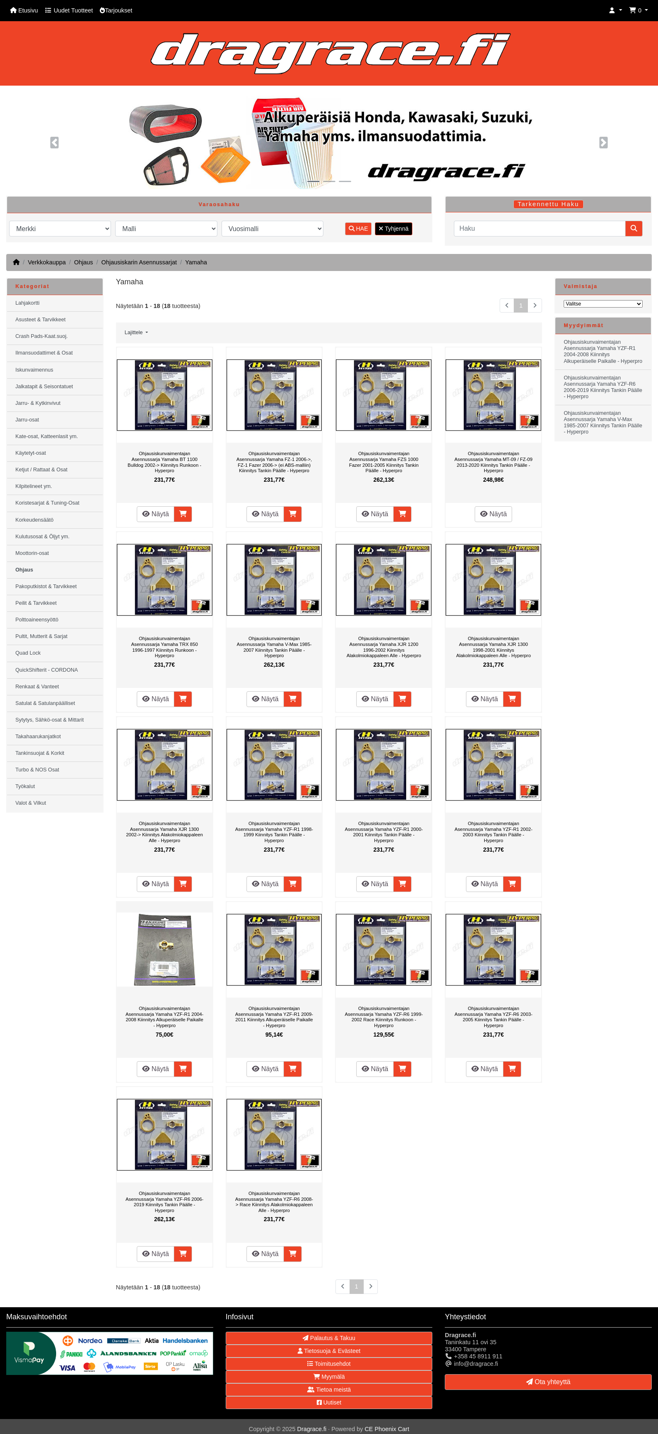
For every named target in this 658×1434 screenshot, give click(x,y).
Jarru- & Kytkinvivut (37, 403)
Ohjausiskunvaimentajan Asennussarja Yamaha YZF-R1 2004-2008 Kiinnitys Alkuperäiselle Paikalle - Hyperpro (165, 1017)
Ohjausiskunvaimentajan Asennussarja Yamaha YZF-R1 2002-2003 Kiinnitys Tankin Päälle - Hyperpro (493, 832)
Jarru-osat (27, 420)
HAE (358, 228)
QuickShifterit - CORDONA (46, 670)
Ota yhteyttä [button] (548, 1381)
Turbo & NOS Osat (37, 770)
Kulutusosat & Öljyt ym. (42, 537)
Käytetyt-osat (30, 453)
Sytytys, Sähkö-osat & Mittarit (49, 720)
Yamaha (196, 262)
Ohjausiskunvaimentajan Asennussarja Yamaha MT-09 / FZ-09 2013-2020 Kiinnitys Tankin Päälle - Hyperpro (493, 462)
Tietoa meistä (329, 1389)
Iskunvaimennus (34, 370)
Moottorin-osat (32, 553)
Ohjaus (83, 262)
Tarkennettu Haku (548, 204)
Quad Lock (28, 653)
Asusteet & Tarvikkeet (40, 320)
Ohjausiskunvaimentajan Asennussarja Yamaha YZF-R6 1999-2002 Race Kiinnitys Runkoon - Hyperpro (384, 1017)
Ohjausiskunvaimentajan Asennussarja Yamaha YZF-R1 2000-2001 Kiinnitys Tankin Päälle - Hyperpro (384, 832)
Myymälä (329, 1376)
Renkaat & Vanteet (37, 687)
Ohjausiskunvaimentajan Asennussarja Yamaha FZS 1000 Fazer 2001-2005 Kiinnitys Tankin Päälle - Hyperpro (384, 462)
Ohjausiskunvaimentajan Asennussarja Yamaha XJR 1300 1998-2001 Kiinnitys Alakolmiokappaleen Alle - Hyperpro (493, 647)
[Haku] (540, 229)
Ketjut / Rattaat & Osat (41, 470)
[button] (615, 10)
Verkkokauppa (47, 262)
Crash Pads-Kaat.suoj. (41, 336)
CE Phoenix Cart (387, 1429)
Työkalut (25, 786)
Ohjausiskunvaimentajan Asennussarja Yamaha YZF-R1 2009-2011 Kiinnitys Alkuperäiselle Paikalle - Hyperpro (274, 1017)
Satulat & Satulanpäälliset (45, 703)
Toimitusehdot (328, 1363)
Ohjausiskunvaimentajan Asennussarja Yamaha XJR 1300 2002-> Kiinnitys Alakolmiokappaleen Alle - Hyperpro (164, 832)
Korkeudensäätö (34, 520)
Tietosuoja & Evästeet (329, 1351)
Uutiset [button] (329, 1402)
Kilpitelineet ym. (33, 486)
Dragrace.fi (311, 1429)
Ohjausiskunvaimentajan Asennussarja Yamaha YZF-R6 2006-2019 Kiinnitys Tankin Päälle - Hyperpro (165, 1202)
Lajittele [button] (134, 332)
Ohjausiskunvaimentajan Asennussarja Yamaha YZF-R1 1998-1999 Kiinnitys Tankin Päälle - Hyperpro (274, 832)
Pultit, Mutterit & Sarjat (41, 636)
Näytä (155, 513)
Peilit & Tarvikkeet (36, 603)
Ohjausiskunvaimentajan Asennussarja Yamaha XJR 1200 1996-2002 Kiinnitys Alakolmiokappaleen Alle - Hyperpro (384, 647)
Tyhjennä (393, 228)
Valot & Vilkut (30, 803)
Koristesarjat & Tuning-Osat (47, 503)
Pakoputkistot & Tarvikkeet (45, 586)
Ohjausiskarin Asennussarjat (139, 262)
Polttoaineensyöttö (37, 620)
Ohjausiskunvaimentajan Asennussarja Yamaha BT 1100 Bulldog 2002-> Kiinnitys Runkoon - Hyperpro (164, 462)
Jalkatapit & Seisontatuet (44, 386)
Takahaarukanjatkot (38, 736)
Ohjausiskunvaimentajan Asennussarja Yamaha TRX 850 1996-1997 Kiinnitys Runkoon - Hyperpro (164, 647)
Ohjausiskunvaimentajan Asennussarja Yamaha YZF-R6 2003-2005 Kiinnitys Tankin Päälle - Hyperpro (493, 1017)
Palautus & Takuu (329, 1338)
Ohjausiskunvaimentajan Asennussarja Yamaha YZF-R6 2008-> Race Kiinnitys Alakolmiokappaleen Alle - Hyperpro (274, 1202)
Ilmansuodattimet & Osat (44, 353)
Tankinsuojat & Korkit (39, 753)
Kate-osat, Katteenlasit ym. (46, 436)
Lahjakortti (27, 303)
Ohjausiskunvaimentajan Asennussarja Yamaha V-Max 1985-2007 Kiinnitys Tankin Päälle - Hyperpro (274, 647)
